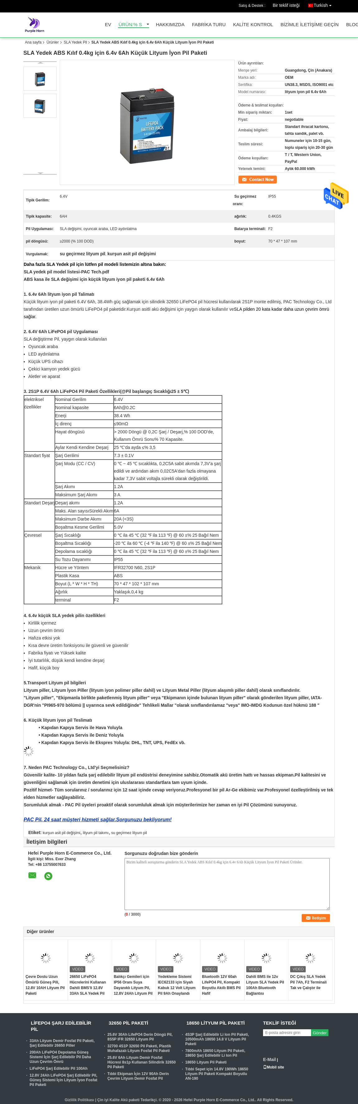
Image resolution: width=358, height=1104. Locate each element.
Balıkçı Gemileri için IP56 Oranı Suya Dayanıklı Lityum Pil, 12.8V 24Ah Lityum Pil (133, 985)
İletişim (244, 179)
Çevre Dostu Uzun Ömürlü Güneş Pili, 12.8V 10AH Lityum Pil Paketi (45, 985)
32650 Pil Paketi (128, 1023)
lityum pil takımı (96, 833)
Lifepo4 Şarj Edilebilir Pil (61, 1026)
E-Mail (269, 1059)
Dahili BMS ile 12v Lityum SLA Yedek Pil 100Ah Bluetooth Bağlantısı (265, 985)
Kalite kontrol (253, 24)
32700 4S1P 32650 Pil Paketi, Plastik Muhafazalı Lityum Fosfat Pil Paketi (139, 1048)
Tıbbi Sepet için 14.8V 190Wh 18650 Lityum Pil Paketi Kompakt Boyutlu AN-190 (216, 1074)
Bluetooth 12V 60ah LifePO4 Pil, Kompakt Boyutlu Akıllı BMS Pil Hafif (221, 985)
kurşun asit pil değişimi (61, 833)
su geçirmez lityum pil (129, 833)
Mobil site (273, 1067)
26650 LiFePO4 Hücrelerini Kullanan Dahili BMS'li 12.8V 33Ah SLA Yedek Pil (88, 985)
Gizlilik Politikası (79, 1100)
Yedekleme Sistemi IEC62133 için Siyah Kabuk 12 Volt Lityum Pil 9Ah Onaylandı (176, 985)
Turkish (324, 4)
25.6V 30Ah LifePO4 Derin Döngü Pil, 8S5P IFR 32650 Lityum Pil (139, 1036)
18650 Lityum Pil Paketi (215, 1023)
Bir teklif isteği (286, 5)
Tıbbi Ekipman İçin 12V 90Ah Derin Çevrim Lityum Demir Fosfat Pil (138, 1076)
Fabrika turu (209, 24)
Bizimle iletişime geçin (309, 24)
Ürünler (52, 42)
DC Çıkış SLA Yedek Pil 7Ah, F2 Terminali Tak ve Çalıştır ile (308, 982)
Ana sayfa (33, 42)
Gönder (320, 1033)
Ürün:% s (130, 24)
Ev (108, 24)
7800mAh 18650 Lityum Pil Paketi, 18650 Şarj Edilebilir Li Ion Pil (215, 1053)
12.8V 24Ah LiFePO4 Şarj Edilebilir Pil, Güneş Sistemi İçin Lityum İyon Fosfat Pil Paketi (63, 1080)
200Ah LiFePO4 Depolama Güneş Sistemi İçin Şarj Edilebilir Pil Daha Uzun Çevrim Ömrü (60, 1057)
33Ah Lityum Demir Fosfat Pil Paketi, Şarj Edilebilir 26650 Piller (62, 1043)
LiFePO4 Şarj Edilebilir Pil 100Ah (58, 1068)
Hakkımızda (170, 24)
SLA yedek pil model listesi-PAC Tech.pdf (66, 271)
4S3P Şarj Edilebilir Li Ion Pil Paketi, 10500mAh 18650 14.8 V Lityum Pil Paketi (217, 1039)
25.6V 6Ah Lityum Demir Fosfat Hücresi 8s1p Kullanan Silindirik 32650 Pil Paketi (141, 1062)
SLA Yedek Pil (75, 42)
